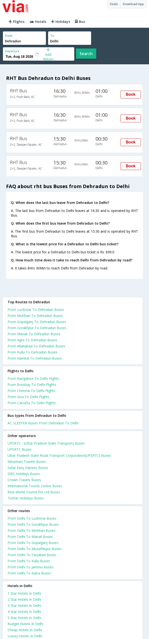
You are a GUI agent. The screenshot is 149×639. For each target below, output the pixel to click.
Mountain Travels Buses (27, 461)
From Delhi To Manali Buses (30, 536)
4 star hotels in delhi (24, 611)
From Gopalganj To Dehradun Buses (37, 321)
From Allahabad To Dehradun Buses (36, 346)
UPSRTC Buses (20, 449)
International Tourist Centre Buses (35, 486)
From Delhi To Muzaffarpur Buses (35, 548)
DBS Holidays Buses (24, 473)
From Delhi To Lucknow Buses (32, 518)
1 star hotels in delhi (24, 593)
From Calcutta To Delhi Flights (32, 403)
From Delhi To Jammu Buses (30, 567)
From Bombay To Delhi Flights (32, 384)
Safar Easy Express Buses (28, 467)
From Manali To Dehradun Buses (34, 334)
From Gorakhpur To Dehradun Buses (37, 327)
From (8, 36)
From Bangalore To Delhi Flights (33, 378)
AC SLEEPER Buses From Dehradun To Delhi (43, 423)
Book (131, 94)
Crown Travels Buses (24, 479)
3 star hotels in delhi (24, 605)
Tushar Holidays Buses (26, 498)
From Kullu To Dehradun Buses (32, 352)
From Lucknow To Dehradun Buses (36, 309)
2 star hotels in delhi (24, 599)
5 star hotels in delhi (24, 617)
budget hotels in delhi (25, 623)
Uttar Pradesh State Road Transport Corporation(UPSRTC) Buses (59, 455)
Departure (12, 51)
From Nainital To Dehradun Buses (35, 358)
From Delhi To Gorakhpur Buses (33, 524)
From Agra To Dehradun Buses (32, 340)
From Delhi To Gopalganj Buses (33, 542)
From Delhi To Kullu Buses (29, 561)
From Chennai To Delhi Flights (31, 390)
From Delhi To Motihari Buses (31, 530)
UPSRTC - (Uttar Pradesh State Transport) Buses (46, 443)
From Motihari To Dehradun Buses (35, 315)
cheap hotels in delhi (25, 630)
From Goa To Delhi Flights (28, 396)
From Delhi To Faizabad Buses (32, 555)
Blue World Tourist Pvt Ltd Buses (34, 492)
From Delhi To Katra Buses (29, 573)
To (52, 36)
